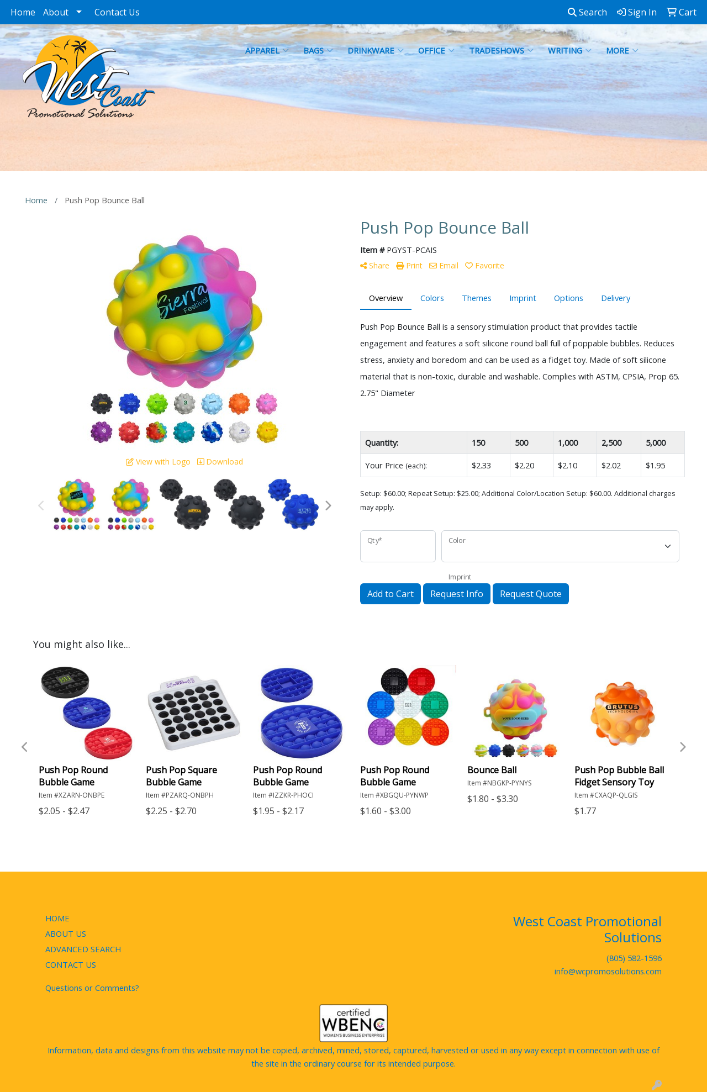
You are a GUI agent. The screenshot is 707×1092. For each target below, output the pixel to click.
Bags (318, 50)
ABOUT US (65, 933)
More (622, 50)
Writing (570, 50)
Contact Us (117, 12)
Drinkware (375, 50)
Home (22, 12)
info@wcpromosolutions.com (608, 971)
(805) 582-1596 (634, 957)
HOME (57, 918)
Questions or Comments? (92, 987)
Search (587, 12)
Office (436, 50)
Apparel (267, 50)
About (55, 12)
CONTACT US (70, 964)
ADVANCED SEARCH (83, 948)
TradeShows (501, 50)
